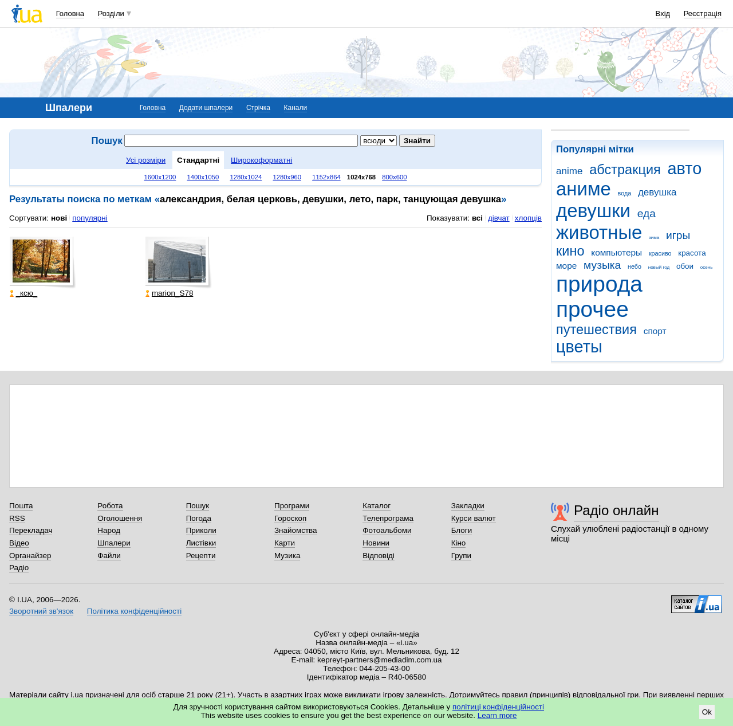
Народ (108, 530)
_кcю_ (24, 293)
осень (706, 267)
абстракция (625, 169)
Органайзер (30, 555)
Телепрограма (387, 518)
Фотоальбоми (386, 530)
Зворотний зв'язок (41, 611)
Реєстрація (703, 13)
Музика (287, 555)
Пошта (21, 505)
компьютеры (616, 252)
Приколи (201, 530)
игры (678, 235)
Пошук (198, 505)
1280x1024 (246, 177)
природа (599, 284)
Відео (19, 543)
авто (685, 168)
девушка (657, 192)
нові (59, 218)
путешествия (596, 329)
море (566, 265)
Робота (110, 505)
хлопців (528, 218)
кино (570, 251)
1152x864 (326, 177)
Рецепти (201, 555)
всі (477, 218)
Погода (198, 518)
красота (692, 253)
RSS (17, 518)
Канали (296, 108)
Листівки (201, 543)
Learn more (497, 715)
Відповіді (378, 555)
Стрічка (258, 108)
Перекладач (30, 530)
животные (599, 232)
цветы (579, 347)
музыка (602, 265)
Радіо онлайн (616, 510)
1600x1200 (160, 177)
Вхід (663, 13)
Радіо (19, 567)
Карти (284, 543)
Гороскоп (290, 518)
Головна (70, 13)
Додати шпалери (205, 108)
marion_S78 (169, 293)
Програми (291, 505)
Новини (375, 543)
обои (684, 266)
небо (634, 266)
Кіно (458, 543)
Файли (109, 555)
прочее (592, 309)
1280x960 (287, 177)
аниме (583, 188)
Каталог (376, 505)
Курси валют (473, 518)
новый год (658, 267)
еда (646, 213)
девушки (593, 210)
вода (625, 193)
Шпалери (113, 543)
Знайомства (295, 530)
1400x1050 (203, 177)
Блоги (461, 530)
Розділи (111, 13)
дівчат (499, 218)
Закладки (467, 505)
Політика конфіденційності (134, 611)
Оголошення (119, 518)
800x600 (394, 177)
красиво (660, 253)
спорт (655, 331)
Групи (461, 555)
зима (654, 237)
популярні (89, 218)
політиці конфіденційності (498, 707)
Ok (707, 712)
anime (569, 171)
